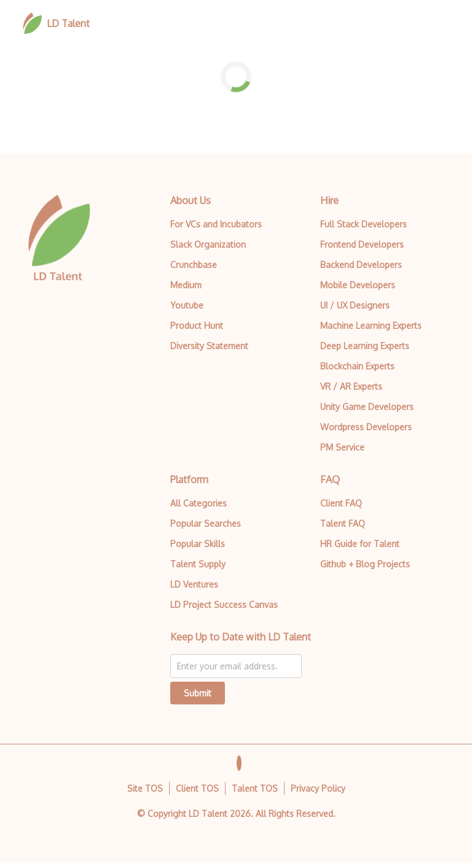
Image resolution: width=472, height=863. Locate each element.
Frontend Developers (362, 244)
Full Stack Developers (363, 224)
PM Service (342, 447)
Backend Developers (361, 264)
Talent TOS (255, 788)
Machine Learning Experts (371, 325)
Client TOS (197, 788)
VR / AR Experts (351, 386)
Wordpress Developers (366, 427)
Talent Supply (198, 564)
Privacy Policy (318, 788)
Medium (186, 285)
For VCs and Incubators (216, 224)
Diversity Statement (209, 346)
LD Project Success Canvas (224, 604)
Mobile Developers (357, 285)
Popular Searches (205, 523)
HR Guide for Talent (359, 543)
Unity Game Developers (367, 406)
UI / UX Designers (355, 305)
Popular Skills (197, 543)
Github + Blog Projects (365, 564)
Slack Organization (208, 244)
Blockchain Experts (357, 366)
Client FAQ (341, 503)
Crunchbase (193, 264)
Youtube (186, 305)
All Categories (198, 503)
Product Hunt (196, 325)
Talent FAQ (342, 523)
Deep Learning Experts (364, 346)
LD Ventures (194, 584)
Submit (197, 693)
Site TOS (145, 788)
